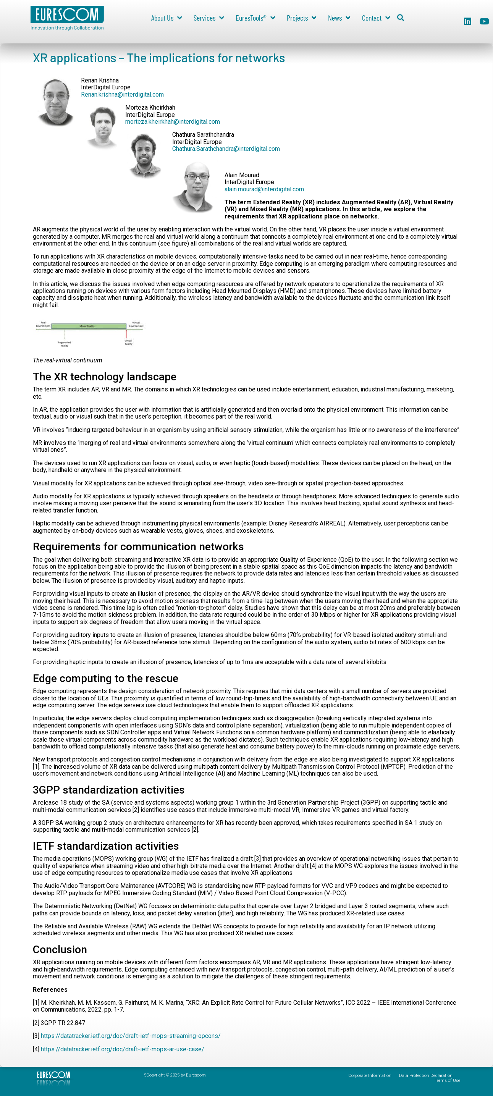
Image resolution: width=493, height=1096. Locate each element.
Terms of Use (447, 1080)
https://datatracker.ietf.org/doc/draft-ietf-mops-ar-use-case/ (122, 1049)
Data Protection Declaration (426, 1075)
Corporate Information (369, 1075)
